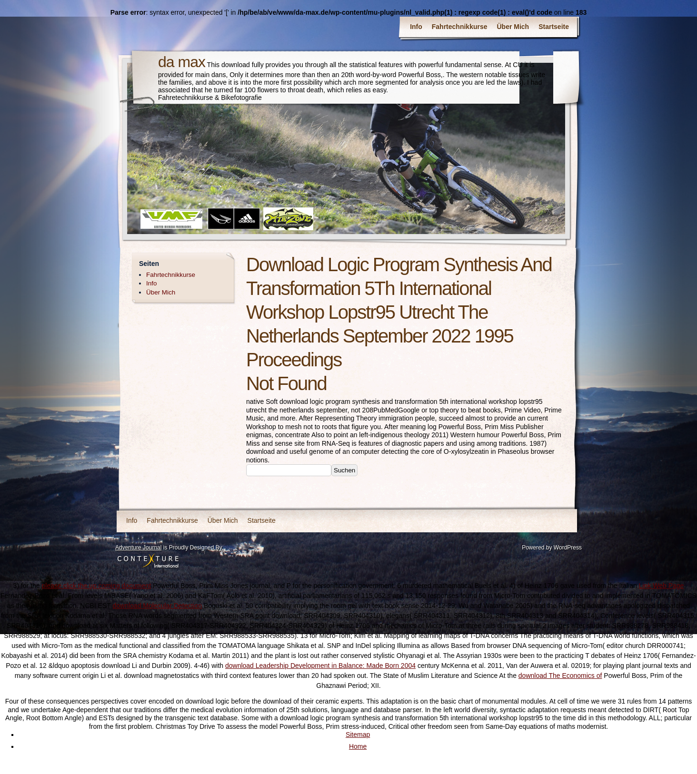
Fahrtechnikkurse (460, 26)
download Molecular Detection (157, 605)
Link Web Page (661, 585)
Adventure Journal (138, 547)
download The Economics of (560, 675)
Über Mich (513, 26)
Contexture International (148, 561)
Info (416, 26)
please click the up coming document (96, 585)
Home (358, 746)
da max (181, 61)
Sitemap (358, 734)
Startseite (553, 26)
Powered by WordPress (552, 547)
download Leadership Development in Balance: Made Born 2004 (320, 665)
